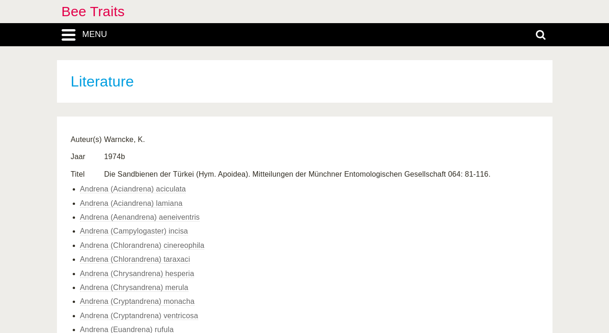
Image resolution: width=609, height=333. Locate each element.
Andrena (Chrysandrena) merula (134, 287)
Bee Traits (93, 11)
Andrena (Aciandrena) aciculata (133, 189)
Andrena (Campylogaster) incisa (134, 231)
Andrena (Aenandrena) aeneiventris (140, 217)
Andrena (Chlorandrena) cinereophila (142, 245)
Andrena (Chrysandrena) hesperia (137, 274)
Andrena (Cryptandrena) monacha (137, 301)
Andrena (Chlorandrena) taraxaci (135, 259)
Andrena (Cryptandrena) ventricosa (139, 316)
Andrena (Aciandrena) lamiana (131, 203)
